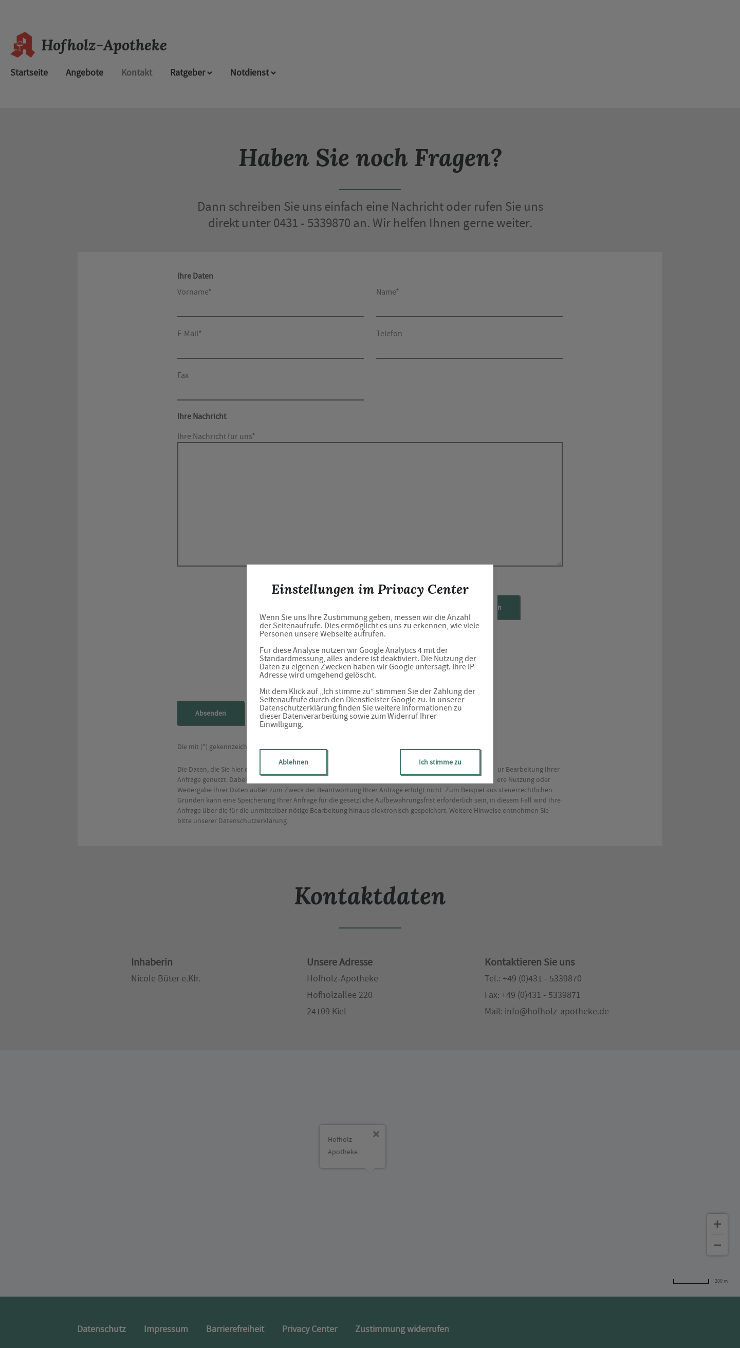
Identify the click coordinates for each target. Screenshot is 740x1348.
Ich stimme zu (440, 762)
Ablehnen (293, 762)
